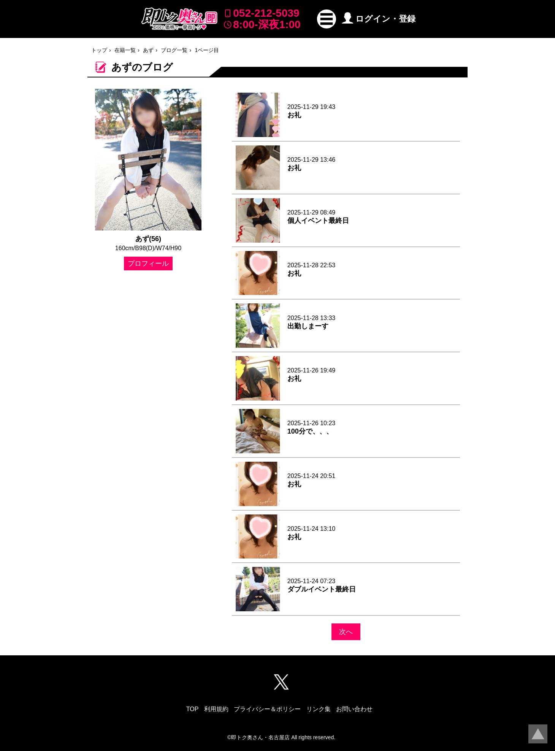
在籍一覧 (125, 50)
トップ (99, 50)
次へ (346, 632)
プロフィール (148, 263)
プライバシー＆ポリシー (267, 709)
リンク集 (318, 709)
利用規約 (216, 709)
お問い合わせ (354, 709)
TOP (192, 709)
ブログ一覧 (174, 50)
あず (148, 50)
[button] (326, 18)
